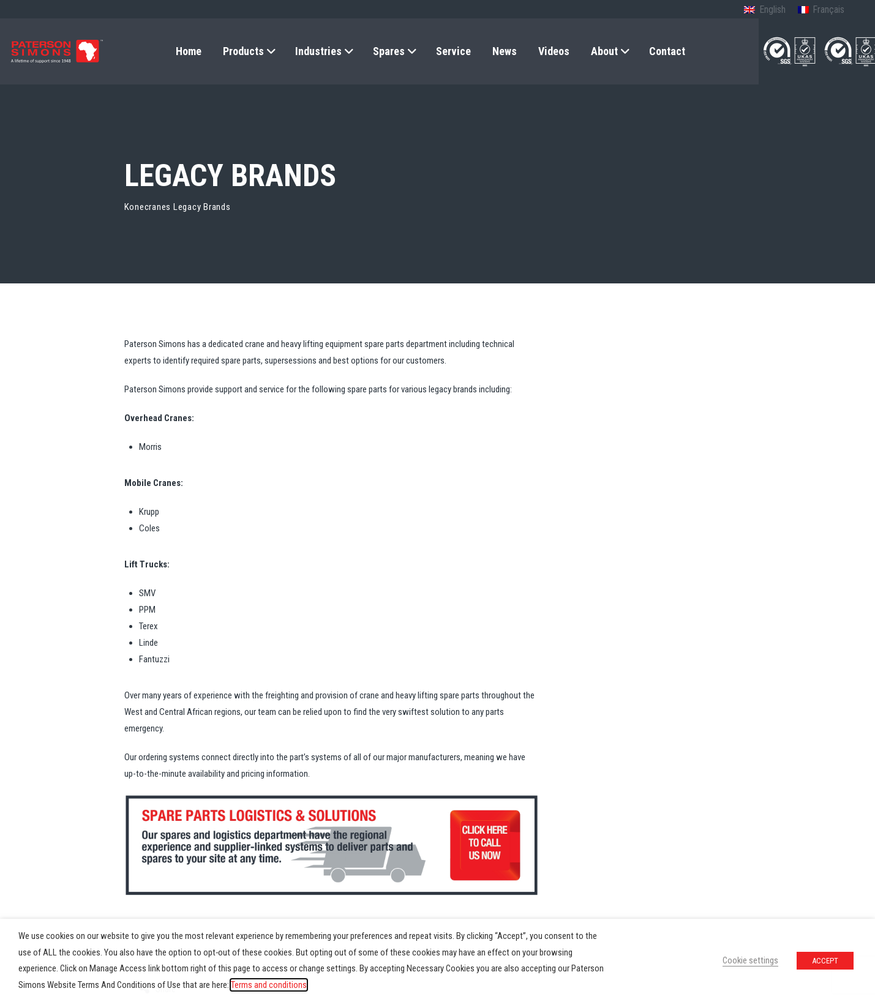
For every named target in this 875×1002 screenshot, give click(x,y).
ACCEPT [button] (825, 960)
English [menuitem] (772, 9)
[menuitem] (764, 10)
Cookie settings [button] (750, 960)
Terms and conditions (269, 984)
